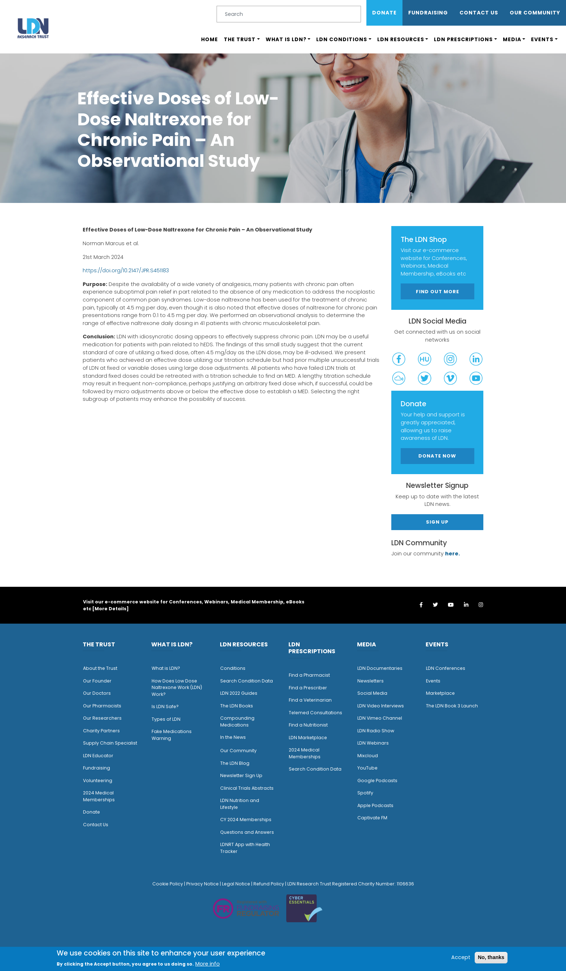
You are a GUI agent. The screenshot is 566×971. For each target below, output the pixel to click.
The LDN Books (236, 706)
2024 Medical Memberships (99, 796)
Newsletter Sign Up (241, 775)
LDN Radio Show (375, 731)
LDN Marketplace (308, 737)
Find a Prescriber (308, 688)
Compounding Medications (237, 721)
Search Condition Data (246, 681)
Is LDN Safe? (165, 706)
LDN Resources (400, 39)
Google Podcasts (377, 780)
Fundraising (428, 12)
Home (209, 39)
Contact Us (479, 12)
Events (542, 39)
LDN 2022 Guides (238, 693)
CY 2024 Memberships (245, 819)
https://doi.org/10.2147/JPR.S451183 (126, 270)
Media (512, 39)
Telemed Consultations (315, 713)
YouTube (367, 768)
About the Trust (100, 668)
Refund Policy (268, 884)
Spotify (365, 793)
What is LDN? (286, 39)
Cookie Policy (167, 884)
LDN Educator (98, 756)
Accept (460, 957)
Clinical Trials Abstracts (247, 788)
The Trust (240, 39)
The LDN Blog (234, 763)
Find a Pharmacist (309, 675)
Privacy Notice (202, 884)
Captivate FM (372, 818)
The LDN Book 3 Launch (452, 706)
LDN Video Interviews (380, 706)
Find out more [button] (437, 291)
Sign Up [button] (437, 522)
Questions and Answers (247, 832)
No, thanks (491, 957)
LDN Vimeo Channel (379, 718)
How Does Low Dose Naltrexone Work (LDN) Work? (177, 687)
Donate (384, 12)
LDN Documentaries (379, 668)
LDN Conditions (341, 39)
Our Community (238, 750)
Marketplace (440, 693)
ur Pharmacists (104, 706)
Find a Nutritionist (308, 725)
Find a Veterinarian (310, 700)
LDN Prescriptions (463, 39)
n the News (233, 737)
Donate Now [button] (437, 455)
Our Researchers (102, 718)
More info (207, 963)
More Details (110, 609)
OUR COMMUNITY (535, 12)
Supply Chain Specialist (110, 743)
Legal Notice (236, 884)
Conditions (232, 668)
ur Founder (99, 681)
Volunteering (97, 780)
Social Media (372, 693)
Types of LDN (166, 719)
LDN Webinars (373, 743)
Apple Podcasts (375, 805)
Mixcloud (367, 756)
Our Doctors (97, 693)
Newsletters (370, 681)
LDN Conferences (445, 668)
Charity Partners (101, 731)
